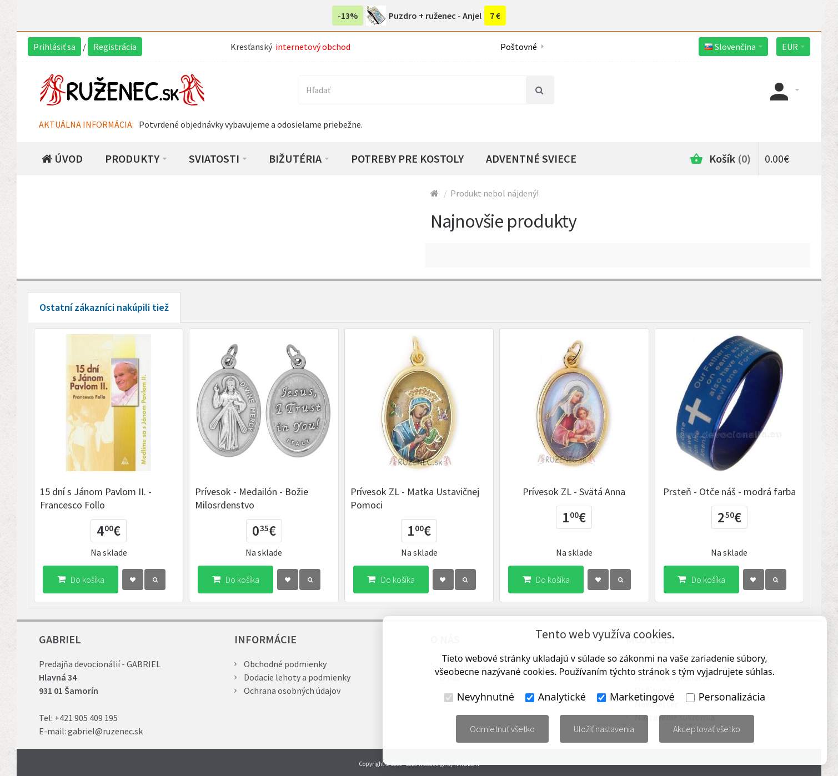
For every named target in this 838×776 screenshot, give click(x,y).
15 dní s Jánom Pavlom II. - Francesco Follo (96, 498)
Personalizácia (725, 696)
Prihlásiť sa (54, 46)
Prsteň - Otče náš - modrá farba (729, 491)
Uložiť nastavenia (604, 728)
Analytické (555, 696)
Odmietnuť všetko (502, 728)
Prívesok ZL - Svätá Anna (574, 491)
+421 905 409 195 (86, 717)
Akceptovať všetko (706, 728)
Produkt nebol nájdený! (494, 193)
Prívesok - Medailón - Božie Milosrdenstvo (251, 498)
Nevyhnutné (479, 696)
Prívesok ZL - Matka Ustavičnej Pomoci (414, 498)
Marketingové (636, 696)
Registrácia (115, 46)
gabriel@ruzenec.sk (105, 731)
